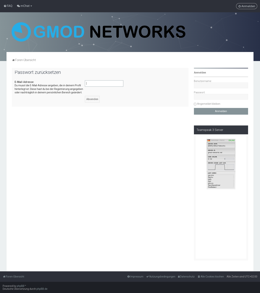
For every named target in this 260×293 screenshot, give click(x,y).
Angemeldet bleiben (208, 103)
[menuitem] (8, 5)
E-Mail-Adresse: (24, 82)
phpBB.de (41, 288)
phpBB (20, 286)
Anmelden (200, 72)
